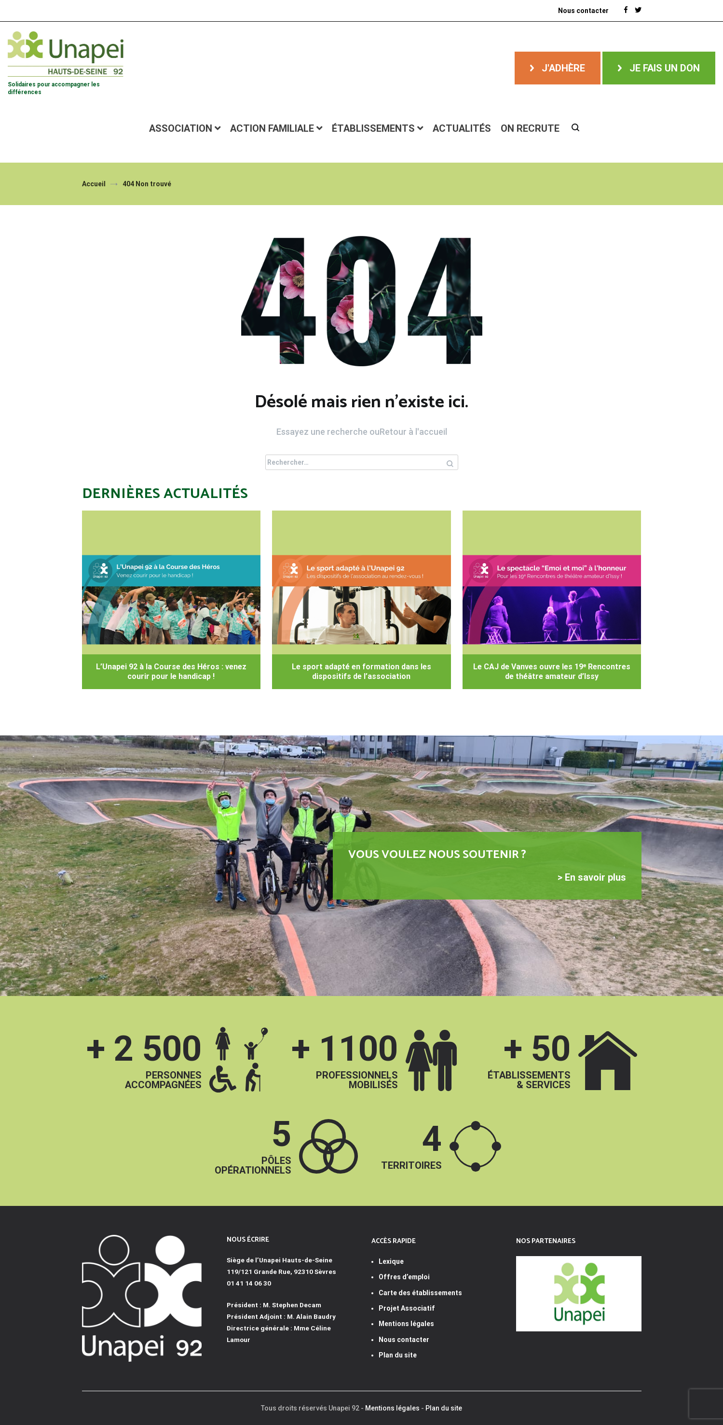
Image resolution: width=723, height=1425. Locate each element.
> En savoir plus (592, 877)
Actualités (462, 128)
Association (180, 128)
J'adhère (563, 68)
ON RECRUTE (530, 128)
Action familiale (272, 128)
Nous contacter (583, 10)
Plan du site (398, 1355)
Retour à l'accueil (413, 432)
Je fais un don (664, 68)
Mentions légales (392, 1408)
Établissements (373, 128)
